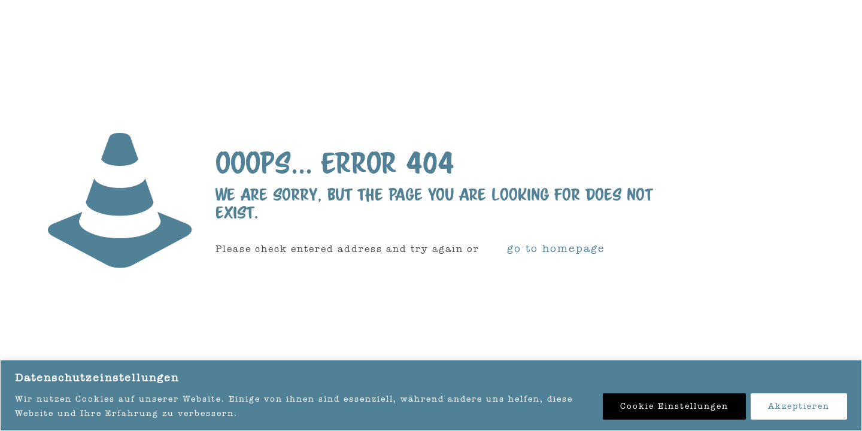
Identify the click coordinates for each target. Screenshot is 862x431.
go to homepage (556, 248)
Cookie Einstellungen (674, 406)
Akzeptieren (799, 406)
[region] (431, 395)
